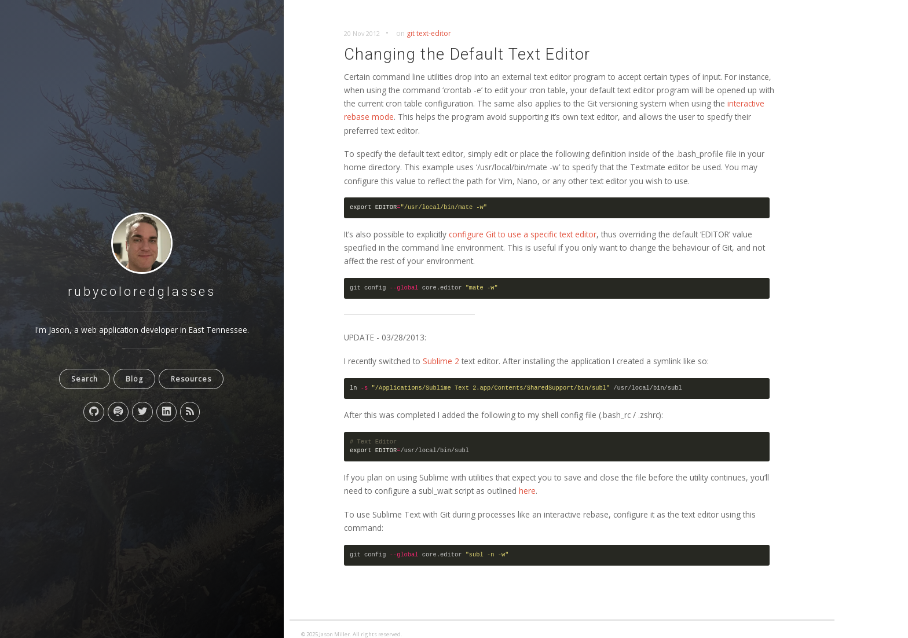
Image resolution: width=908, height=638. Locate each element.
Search (84, 379)
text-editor (433, 33)
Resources (191, 379)
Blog (134, 379)
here (527, 490)
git (411, 33)
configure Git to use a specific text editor (522, 234)
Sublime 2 (441, 360)
